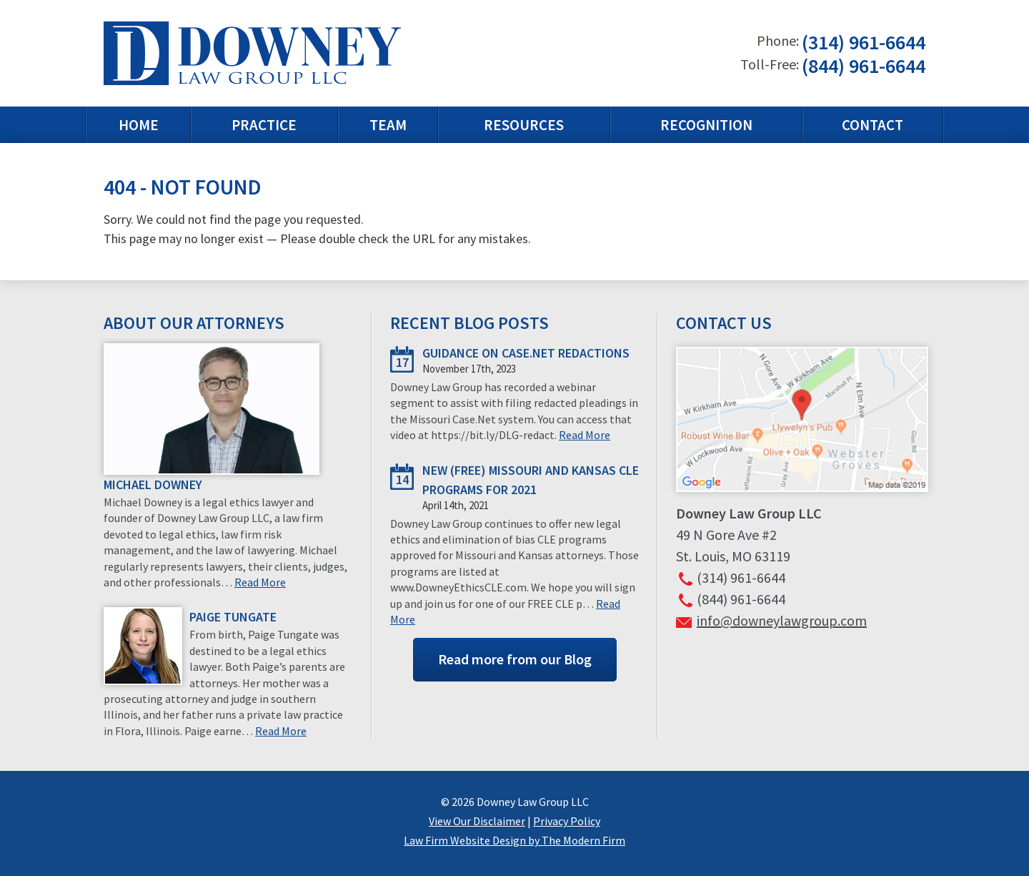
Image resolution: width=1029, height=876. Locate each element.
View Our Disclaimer (477, 821)
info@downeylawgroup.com (782, 620)
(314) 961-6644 (863, 43)
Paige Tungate (233, 617)
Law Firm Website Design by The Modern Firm (514, 840)
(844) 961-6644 (863, 66)
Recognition (706, 124)
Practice (264, 124)
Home (139, 124)
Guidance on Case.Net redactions (526, 353)
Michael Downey (153, 484)
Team (388, 124)
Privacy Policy (566, 821)
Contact (872, 124)
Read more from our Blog (515, 659)
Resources (524, 124)
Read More (260, 582)
